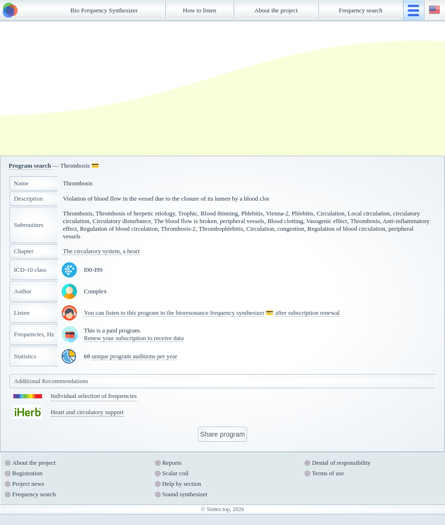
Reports (171, 462)
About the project (276, 10)
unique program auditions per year (134, 356)
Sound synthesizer (184, 494)
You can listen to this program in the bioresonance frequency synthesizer (174, 312)
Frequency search (360, 10)
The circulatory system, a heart (101, 251)
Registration (27, 473)
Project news (28, 483)
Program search (30, 165)
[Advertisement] (160, 88)
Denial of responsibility (341, 462)
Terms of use (328, 473)
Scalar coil (175, 473)
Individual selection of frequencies (94, 395)
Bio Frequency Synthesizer (104, 10)
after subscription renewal (307, 312)
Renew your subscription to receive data (134, 338)
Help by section (181, 483)
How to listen (200, 10)
